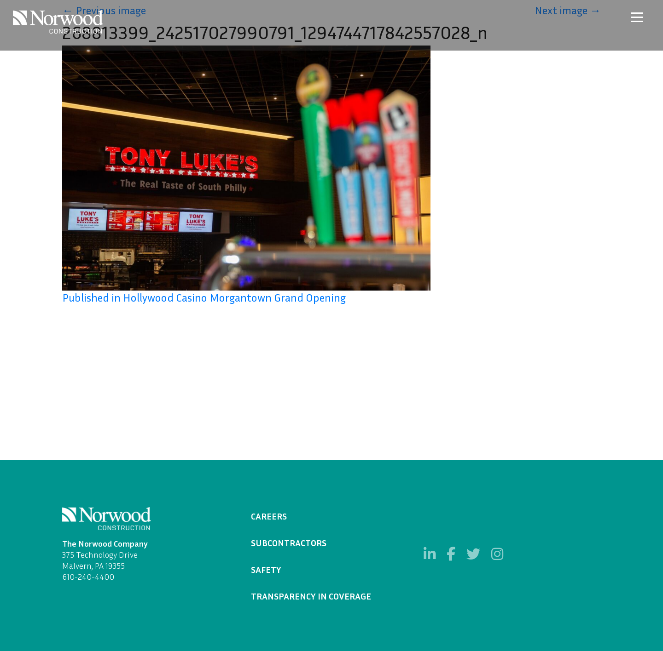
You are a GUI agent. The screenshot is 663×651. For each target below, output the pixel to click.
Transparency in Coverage (311, 595)
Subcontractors (288, 542)
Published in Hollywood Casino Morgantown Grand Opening (204, 297)
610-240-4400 (88, 576)
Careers (269, 515)
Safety (266, 569)
